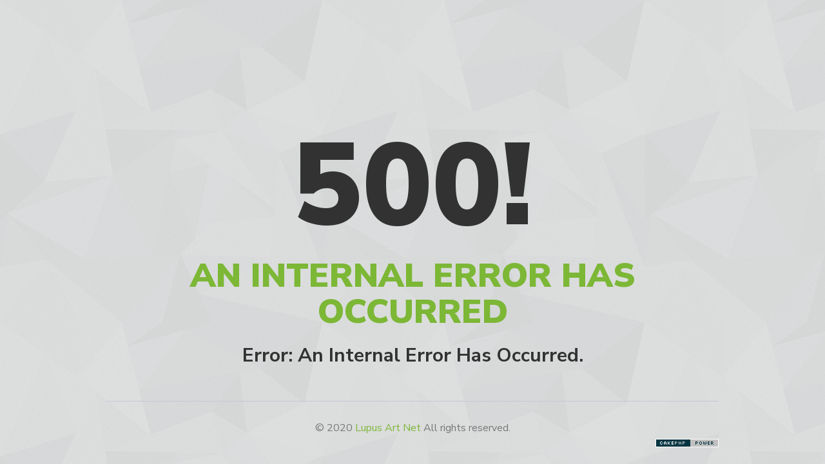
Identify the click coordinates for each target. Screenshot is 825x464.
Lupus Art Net (388, 428)
